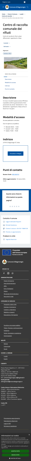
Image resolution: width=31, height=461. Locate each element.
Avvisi (5, 349)
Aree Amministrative (10, 283)
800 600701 (15, 174)
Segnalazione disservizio (10, 421)
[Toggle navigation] (3, 7)
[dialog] (15, 447)
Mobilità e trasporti (9, 312)
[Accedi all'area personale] (24, 2)
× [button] (29, 434)
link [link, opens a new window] (7, 447)
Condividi (7, 43)
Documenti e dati (8, 296)
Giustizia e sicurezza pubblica (12, 325)
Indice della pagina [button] (10, 74)
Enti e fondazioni (8, 289)
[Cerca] (28, 7)
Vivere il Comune (13, 14)
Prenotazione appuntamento (12, 418)
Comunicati (7, 346)
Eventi (5, 359)
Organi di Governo (9, 281)
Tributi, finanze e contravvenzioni (13, 328)
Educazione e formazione (11, 315)
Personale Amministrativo (11, 294)
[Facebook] (4, 273)
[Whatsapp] (12, 273)
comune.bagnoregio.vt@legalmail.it (14, 378)
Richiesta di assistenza (10, 426)
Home (3, 14)
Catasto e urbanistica (10, 310)
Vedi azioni (7, 47)
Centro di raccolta (7, 16)
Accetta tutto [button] (15, 451)
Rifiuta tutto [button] (15, 455)
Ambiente (6, 331)
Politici (6, 291)
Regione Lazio (6, 2)
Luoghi (21, 14)
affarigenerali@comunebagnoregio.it (11, 382)
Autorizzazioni (8, 336)
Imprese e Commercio (10, 307)
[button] (15, 458)
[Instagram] (8, 273)
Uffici (5, 286)
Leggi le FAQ (7, 424)
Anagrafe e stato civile (10, 304)
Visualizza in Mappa (15, 154)
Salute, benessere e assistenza (12, 333)
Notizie (6, 344)
